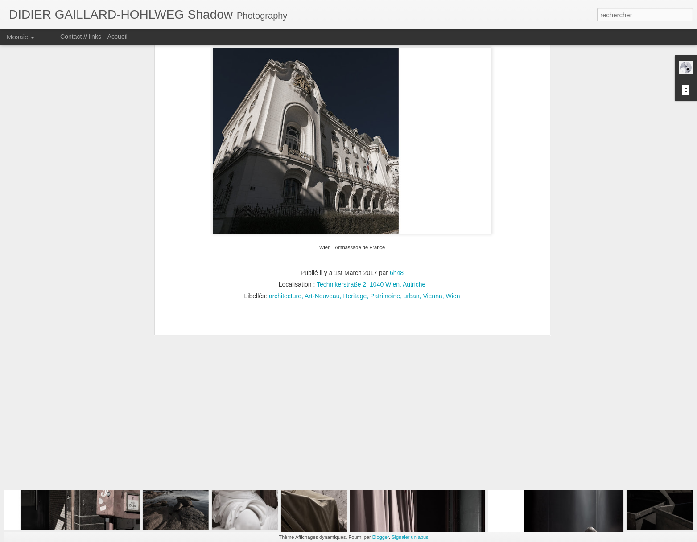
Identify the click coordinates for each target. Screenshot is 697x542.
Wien (453, 232)
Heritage (355, 232)
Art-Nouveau (322, 232)
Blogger (380, 537)
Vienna (432, 232)
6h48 (397, 209)
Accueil (117, 36)
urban (412, 232)
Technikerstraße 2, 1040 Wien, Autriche (371, 221)
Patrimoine (385, 232)
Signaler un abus (410, 537)
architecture (285, 232)
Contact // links (80, 36)
